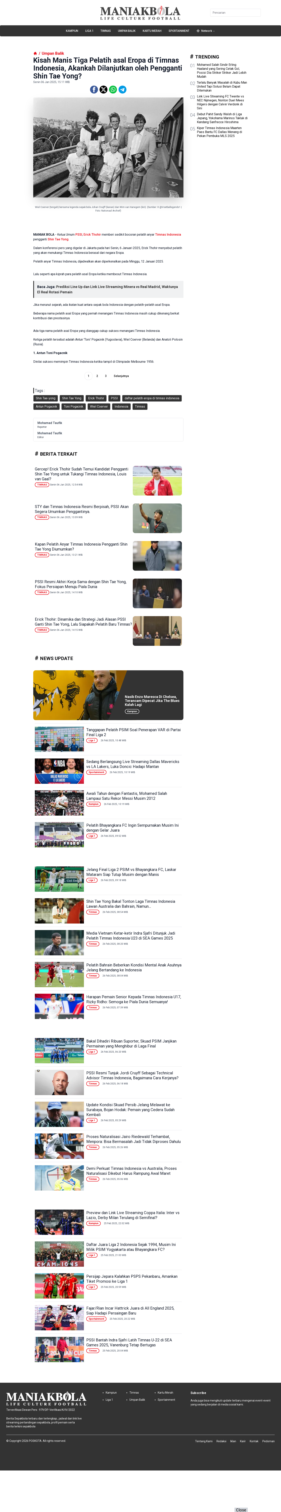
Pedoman (268, 1441)
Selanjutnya (121, 376)
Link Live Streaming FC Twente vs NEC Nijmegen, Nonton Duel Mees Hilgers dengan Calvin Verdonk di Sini (220, 102)
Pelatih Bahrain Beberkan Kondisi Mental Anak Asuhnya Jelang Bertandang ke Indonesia (133, 967)
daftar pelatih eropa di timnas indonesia (152, 398)
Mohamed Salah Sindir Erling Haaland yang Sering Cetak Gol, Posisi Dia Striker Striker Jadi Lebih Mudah (221, 70)
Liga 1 (89, 30)
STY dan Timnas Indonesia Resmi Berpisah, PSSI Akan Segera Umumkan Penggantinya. (82, 509)
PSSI (78, 234)
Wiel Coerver (99, 406)
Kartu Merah (152, 30)
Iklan (233, 1441)
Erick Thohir (92, 234)
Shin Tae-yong (45, 398)
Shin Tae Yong (58, 239)
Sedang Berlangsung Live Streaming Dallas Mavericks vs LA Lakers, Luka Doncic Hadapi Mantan (132, 764)
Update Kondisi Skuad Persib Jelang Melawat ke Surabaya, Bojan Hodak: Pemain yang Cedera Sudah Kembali (130, 1109)
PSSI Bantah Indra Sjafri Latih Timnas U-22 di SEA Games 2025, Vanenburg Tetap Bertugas (129, 1342)
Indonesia (174, 234)
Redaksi (221, 1441)
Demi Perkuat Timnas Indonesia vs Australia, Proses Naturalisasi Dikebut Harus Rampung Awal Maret (131, 1171)
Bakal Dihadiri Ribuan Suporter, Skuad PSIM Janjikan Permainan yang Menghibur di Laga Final (131, 1043)
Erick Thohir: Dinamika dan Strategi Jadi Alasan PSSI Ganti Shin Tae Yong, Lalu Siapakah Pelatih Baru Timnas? (83, 622)
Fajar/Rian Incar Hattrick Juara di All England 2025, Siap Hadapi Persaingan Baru (130, 1311)
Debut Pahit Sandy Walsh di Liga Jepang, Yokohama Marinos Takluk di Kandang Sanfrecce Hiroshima (222, 118)
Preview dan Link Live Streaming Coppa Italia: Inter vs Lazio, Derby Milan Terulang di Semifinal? (132, 1215)
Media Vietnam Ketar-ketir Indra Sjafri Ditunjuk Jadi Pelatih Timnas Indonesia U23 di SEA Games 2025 (130, 936)
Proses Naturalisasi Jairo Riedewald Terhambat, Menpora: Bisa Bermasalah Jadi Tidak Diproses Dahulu (133, 1139)
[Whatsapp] (113, 89)
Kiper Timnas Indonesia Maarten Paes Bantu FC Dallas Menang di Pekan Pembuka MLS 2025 (219, 132)
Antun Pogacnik (46, 406)
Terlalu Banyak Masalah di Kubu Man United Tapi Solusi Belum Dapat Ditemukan (222, 86)
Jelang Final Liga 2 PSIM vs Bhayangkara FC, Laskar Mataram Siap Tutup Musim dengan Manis (131, 872)
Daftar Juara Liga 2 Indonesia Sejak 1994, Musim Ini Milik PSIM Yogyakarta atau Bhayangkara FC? (131, 1247)
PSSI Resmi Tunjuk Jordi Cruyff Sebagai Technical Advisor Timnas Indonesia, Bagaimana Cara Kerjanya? (132, 1075)
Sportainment (179, 30)
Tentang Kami (204, 1441)
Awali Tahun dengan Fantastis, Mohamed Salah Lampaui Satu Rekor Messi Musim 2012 (126, 796)
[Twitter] (103, 89)
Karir (243, 1441)
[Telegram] (122, 89)
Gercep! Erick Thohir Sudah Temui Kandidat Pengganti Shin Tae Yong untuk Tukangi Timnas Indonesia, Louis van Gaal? (81, 474)
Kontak (254, 1441)
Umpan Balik (127, 30)
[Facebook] (94, 89)
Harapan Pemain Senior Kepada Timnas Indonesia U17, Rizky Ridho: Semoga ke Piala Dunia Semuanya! (133, 999)
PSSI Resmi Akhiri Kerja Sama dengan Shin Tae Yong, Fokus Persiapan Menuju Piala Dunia (80, 584)
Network (206, 30)
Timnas (106, 30)
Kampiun (72, 30)
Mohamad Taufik (49, 423)
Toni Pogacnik (73, 406)
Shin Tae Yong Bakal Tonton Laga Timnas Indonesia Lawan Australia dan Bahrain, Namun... (130, 904)
